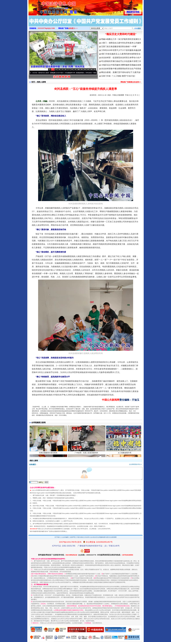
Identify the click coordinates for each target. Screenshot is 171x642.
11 (81, 69)
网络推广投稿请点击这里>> (131, 82)
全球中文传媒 (48, 7)
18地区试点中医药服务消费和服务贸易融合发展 (121, 65)
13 (88, 69)
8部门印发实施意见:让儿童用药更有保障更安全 (121, 54)
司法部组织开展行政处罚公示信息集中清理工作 (121, 61)
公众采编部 (65, 537)
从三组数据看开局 (125, 453)
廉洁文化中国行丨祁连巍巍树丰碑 (65, 73)
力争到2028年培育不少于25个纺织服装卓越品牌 (121, 50)
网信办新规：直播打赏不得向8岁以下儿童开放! (121, 72)
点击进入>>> (73, 28)
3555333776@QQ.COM (46, 28)
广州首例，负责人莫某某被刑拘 (86, 453)
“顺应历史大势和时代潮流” (120, 34)
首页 (33, 82)
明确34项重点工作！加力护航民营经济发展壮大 (121, 39)
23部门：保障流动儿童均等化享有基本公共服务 (121, 43)
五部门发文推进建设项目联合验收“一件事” (119, 47)
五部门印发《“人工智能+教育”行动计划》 (118, 76)
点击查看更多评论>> (135, 464)
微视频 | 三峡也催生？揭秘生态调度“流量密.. (94, 73)
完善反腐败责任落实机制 (48, 453)
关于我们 (57, 537)
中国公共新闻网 (118, 95)
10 (78, 69)
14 (91, 69)
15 (94, 69)
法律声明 (72, 537)
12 (85, 69)
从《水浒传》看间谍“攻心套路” (40, 73)
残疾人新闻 (41, 82)
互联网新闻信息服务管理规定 (66, 495)
